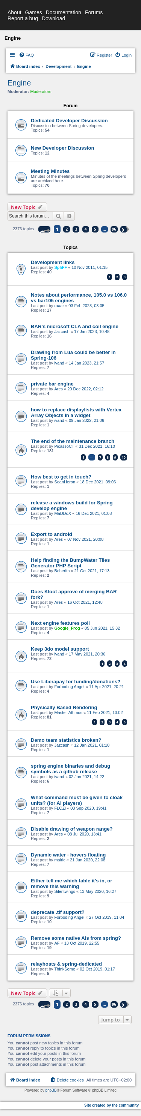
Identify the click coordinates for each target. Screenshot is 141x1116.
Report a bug (23, 18)
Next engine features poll (60, 623)
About (14, 12)
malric (59, 860)
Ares (58, 389)
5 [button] (95, 229)
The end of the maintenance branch (72, 441)
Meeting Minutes (50, 171)
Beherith (62, 570)
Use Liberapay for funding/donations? (75, 681)
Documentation (63, 12)
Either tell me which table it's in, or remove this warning (71, 883)
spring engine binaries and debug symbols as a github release (70, 768)
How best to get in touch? (61, 477)
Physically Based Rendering (64, 707)
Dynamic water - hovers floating (68, 855)
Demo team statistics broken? (66, 740)
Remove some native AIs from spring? (76, 938)
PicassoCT (64, 446)
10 (124, 457)
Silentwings (64, 891)
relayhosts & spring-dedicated (66, 964)
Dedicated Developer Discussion (69, 120)
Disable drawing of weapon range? (72, 829)
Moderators (41, 91)
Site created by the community (111, 1105)
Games (33, 12)
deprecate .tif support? (58, 912)
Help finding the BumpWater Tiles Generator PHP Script (70, 562)
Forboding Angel (69, 686)
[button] (44, 229)
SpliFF (60, 267)
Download (53, 18)
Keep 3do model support (60, 649)
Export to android (51, 534)
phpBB (51, 1090)
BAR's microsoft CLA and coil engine (74, 326)
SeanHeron (64, 482)
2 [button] (67, 229)
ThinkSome (64, 969)
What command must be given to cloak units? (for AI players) (77, 800)
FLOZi (60, 808)
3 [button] (76, 229)
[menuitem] (26, 55)
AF (56, 943)
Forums (94, 12)
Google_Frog (67, 628)
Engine (19, 83)
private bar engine (52, 384)
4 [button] (86, 229)
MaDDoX (62, 513)
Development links (53, 262)
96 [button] (114, 229)
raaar (59, 305)
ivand (59, 363)
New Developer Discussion (62, 148)
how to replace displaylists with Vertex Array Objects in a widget (76, 412)
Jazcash (61, 331)
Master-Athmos (68, 712)
